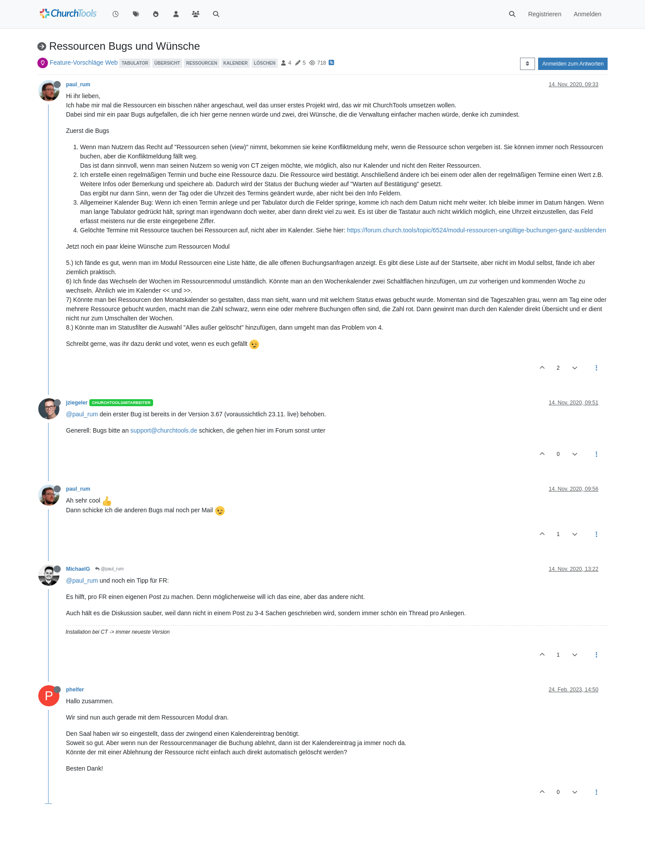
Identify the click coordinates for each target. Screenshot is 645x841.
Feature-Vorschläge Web (84, 62)
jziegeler (77, 403)
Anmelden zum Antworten (573, 64)
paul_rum (78, 84)
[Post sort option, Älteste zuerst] (527, 64)
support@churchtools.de (163, 430)
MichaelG (78, 569)
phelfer (75, 690)
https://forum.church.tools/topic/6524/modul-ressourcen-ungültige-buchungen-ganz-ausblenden (476, 230)
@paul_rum (82, 414)
